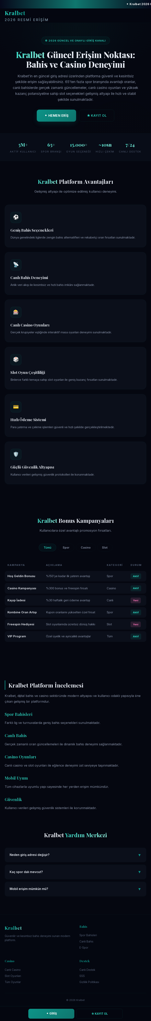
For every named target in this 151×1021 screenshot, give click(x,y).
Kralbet (27, 16)
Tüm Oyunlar (13, 982)
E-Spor (83, 947)
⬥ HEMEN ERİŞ (56, 117)
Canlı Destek (87, 969)
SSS (82, 976)
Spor (66, 547)
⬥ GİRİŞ (51, 1013)
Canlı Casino (13, 969)
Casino (86, 547)
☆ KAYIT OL (99, 1013)
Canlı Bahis (86, 941)
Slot (105, 547)
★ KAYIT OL (97, 117)
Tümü (47, 547)
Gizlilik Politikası (89, 982)
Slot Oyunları (13, 976)
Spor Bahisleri (88, 935)
